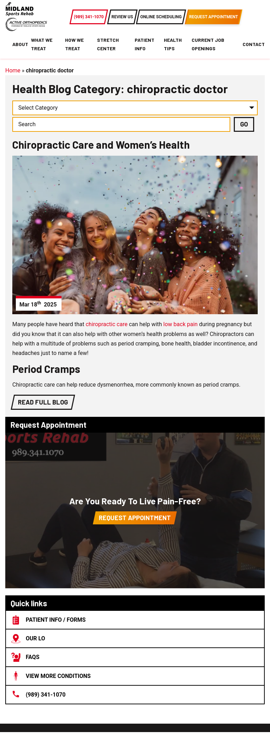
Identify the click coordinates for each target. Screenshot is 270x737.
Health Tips (173, 44)
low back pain (180, 324)
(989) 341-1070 (38, 694)
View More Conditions (51, 675)
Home (12, 70)
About (20, 44)
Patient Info (144, 44)
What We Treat (41, 44)
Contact (254, 44)
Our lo (28, 638)
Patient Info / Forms (48, 620)
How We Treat (74, 44)
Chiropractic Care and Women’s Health (101, 144)
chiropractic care (107, 324)
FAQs (25, 657)
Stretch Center (108, 44)
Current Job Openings (208, 44)
